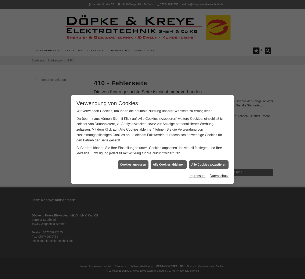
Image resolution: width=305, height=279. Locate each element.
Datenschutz (219, 174)
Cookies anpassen (133, 163)
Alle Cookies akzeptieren (208, 163)
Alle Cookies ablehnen (168, 163)
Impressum (197, 174)
